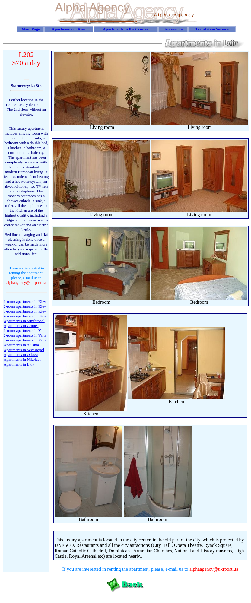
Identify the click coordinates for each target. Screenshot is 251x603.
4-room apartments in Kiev (25, 316)
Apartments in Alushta (21, 345)
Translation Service (211, 29)
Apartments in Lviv (19, 364)
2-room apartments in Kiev (25, 306)
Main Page (30, 29)
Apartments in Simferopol (24, 321)
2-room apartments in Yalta (25, 335)
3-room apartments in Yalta (25, 340)
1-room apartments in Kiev (25, 301)
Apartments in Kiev (69, 29)
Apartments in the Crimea (125, 29)
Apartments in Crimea (21, 325)
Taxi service (173, 29)
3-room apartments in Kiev (25, 311)
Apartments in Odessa (21, 354)
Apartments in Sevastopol (24, 350)
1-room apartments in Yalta (25, 330)
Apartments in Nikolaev (22, 359)
